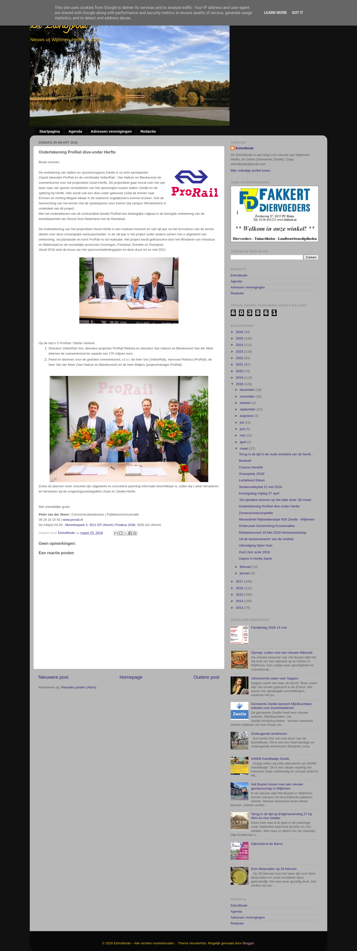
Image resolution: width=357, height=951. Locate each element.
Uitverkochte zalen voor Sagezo (274, 650)
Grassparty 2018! (252, 446)
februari (246, 539)
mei (243, 407)
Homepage (130, 677)
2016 (240, 560)
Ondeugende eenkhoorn (269, 705)
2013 (240, 579)
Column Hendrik (251, 439)
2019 (240, 349)
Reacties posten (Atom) (78, 687)
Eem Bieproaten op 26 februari (274, 841)
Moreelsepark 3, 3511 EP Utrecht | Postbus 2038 (100, 525)
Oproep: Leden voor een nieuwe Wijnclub (281, 624)
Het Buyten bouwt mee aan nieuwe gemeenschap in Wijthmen (277, 758)
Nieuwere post (53, 677)
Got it (297, 12)
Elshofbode (245, 148)
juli (242, 394)
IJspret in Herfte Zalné (255, 530)
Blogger (248, 915)
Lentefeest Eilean (252, 452)
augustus (247, 388)
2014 (240, 573)
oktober (246, 375)
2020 (240, 343)
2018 (240, 356)
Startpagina (49, 131)
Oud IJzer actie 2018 (254, 524)
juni (243, 401)
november (248, 368)
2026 (240, 304)
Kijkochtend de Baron (267, 816)
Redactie (148, 131)
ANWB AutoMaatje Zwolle (270, 731)
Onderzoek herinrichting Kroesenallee (267, 498)
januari (245, 545)
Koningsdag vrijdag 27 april (259, 465)
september (248, 381)
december (248, 362)
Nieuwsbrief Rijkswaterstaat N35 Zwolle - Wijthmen (277, 491)
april (243, 414)
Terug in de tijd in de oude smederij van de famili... (276, 426)
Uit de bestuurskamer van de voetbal (266, 511)
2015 (240, 566)
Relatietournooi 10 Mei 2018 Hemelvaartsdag (272, 504)
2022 (240, 330)
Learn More (275, 12)
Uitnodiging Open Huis (255, 517)
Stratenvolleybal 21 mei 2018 (260, 458)
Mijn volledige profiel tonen (250, 170)
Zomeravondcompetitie (256, 485)
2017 (240, 553)
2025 (240, 310)
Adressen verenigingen (111, 131)
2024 (240, 317)
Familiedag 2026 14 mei (269, 599)
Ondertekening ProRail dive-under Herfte (269, 478)
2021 (240, 336)
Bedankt (245, 432)
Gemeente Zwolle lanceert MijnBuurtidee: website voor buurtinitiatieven (281, 678)
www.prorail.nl (73, 520)
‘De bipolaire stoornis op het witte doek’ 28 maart (275, 472)
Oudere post (206, 677)
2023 (240, 323)
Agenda (75, 131)
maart (244, 420)
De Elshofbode (59, 26)
